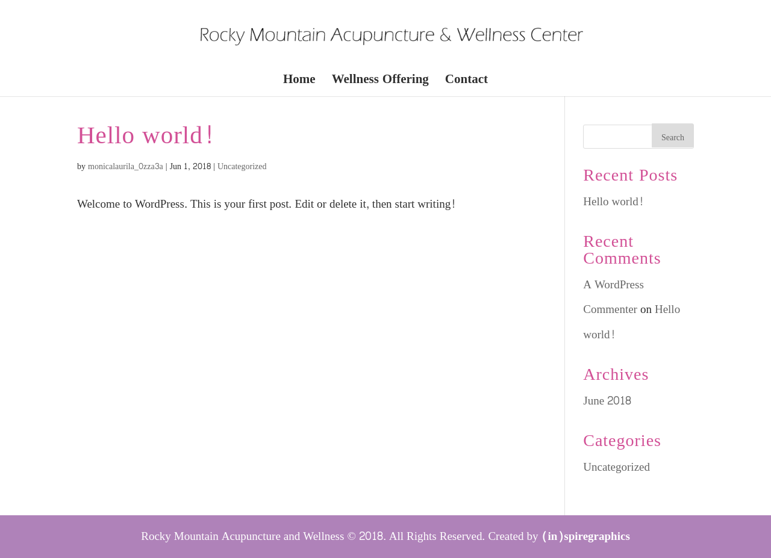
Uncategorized (242, 166)
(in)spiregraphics (586, 536)
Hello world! (145, 135)
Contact (466, 82)
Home (299, 82)
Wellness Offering (380, 82)
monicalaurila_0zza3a (125, 166)
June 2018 (607, 401)
